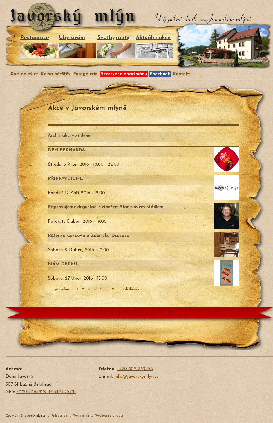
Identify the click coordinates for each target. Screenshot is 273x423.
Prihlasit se (59, 415)
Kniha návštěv (55, 74)
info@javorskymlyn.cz (136, 376)
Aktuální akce (154, 46)
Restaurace (39, 46)
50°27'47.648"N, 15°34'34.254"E (46, 392)
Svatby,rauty (116, 46)
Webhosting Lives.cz (109, 415)
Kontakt (181, 74)
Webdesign (81, 415)
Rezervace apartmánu (123, 74)
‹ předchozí (61, 289)
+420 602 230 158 (135, 369)
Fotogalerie (85, 74)
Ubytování (77, 46)
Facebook (160, 74)
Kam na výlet (24, 74)
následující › (129, 289)
